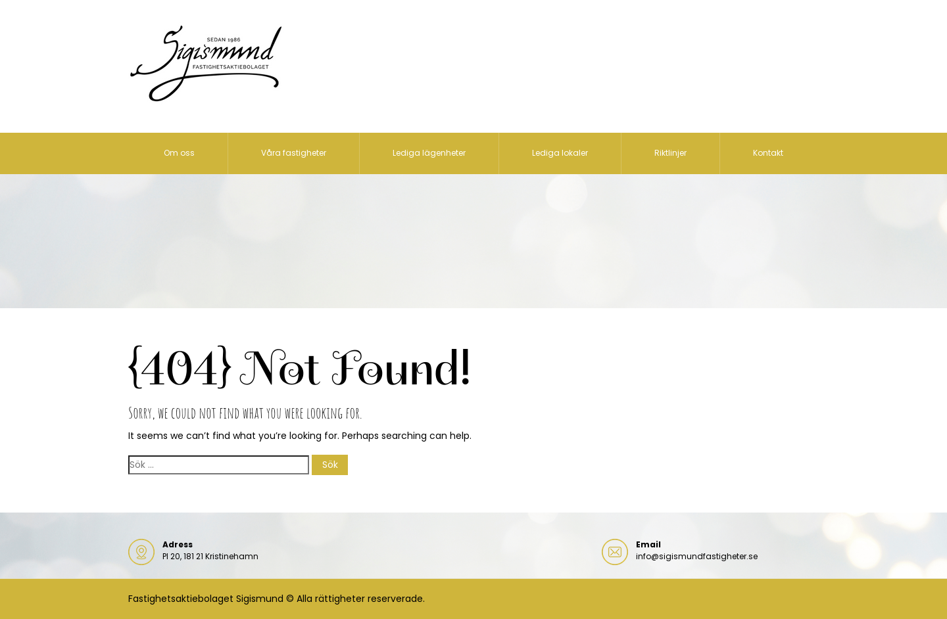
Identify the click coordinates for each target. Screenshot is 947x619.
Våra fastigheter (293, 152)
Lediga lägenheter (429, 152)
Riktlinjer (670, 152)
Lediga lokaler (560, 152)
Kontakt (768, 152)
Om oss (179, 152)
